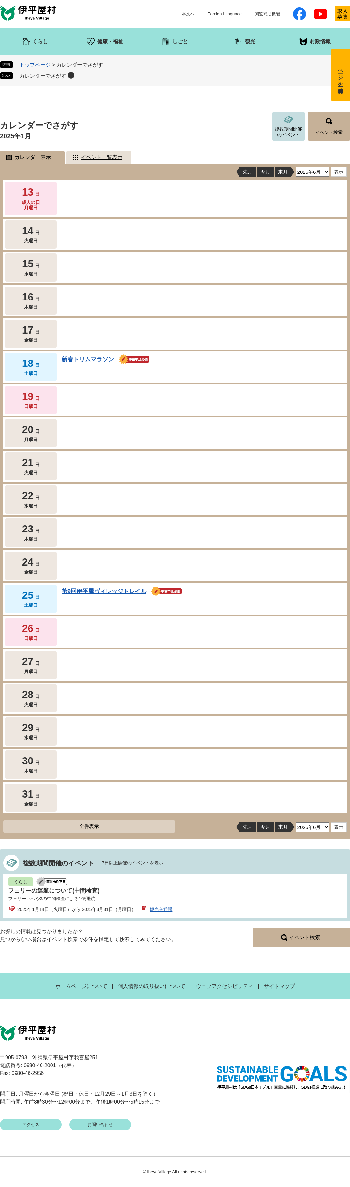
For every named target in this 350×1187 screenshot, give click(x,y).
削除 (71, 75)
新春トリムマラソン (88, 359)
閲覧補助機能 (267, 13)
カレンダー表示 (33, 157)
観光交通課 (161, 909)
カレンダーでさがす (42, 76)
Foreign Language (224, 13)
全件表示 (89, 826)
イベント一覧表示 (101, 157)
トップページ (35, 65)
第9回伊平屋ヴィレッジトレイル (104, 591)
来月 (283, 171)
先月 (247, 171)
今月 (265, 171)
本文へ (188, 13)
